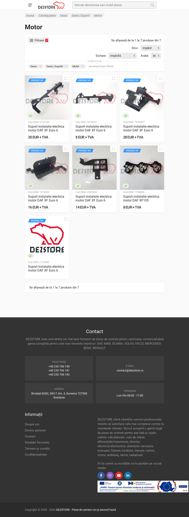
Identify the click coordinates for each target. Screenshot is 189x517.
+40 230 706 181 (59, 370)
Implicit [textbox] (147, 48)
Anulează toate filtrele (101, 66)
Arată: (145, 56)
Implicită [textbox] (115, 55)
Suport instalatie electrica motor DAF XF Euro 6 (46, 128)
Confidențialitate (36, 454)
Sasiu (35, 66)
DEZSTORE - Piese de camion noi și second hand (86, 509)
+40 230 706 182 (59, 374)
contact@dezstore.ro (130, 370)
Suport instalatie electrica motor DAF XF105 (141, 198)
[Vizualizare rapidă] (66, 78)
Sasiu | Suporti (56, 66)
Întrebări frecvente (37, 442)
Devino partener (35, 430)
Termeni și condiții (37, 448)
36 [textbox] (154, 55)
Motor (78, 66)
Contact (30, 436)
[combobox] (151, 48)
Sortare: (101, 56)
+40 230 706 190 (59, 366)
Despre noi (32, 424)
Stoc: (135, 48)
